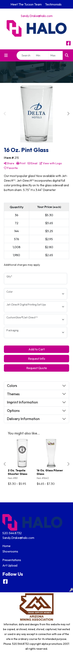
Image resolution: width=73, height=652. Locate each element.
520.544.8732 (12, 533)
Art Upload (9, 565)
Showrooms (10, 551)
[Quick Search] (25, 55)
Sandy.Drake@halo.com (37, 16)
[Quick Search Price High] (55, 55)
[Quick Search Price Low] (41, 55)
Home (6, 546)
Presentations (11, 560)
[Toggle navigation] (6, 55)
